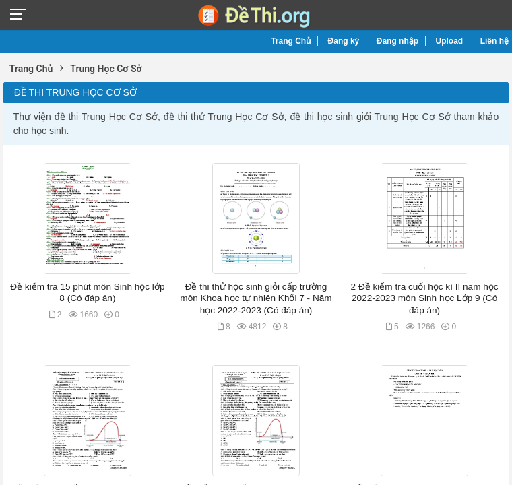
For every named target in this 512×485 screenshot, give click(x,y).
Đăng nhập (397, 41)
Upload (449, 41)
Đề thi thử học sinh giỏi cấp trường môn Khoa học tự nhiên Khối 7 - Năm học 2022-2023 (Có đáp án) (255, 298)
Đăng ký (344, 41)
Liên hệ (494, 41)
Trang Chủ (291, 41)
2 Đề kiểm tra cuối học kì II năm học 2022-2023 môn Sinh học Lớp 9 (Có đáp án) (425, 298)
